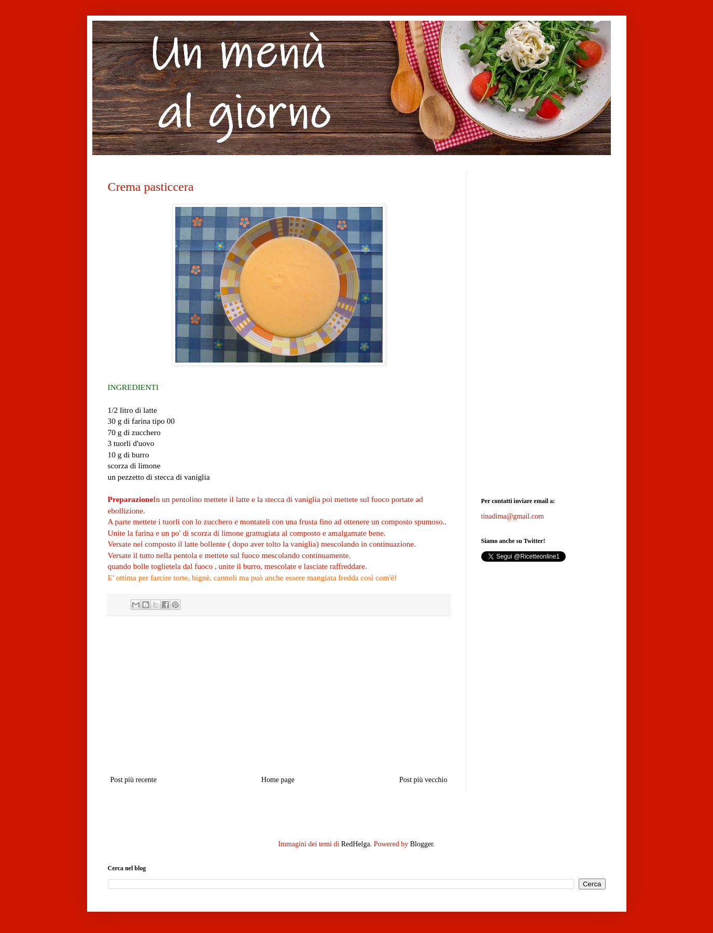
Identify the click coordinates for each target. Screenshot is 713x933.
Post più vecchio (423, 780)
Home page (278, 780)
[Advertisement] (279, 695)
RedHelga (355, 844)
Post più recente (133, 780)
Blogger (421, 844)
